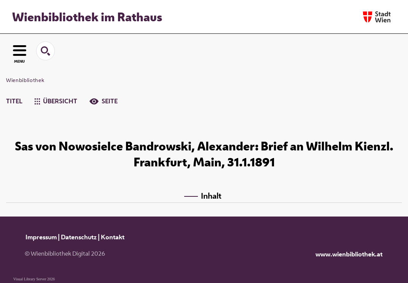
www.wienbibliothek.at (349, 254)
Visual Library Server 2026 (34, 279)
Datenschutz (79, 237)
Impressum (41, 237)
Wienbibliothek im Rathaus (87, 17)
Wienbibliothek (25, 80)
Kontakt (112, 237)
